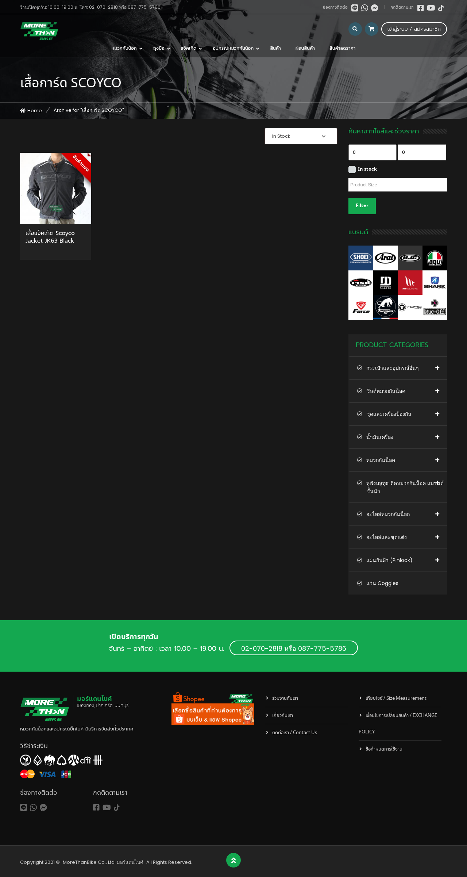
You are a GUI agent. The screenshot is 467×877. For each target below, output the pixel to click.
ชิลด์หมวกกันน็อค (385, 391)
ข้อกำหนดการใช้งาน (384, 749)
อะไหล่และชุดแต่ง (386, 537)
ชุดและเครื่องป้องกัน (389, 414)
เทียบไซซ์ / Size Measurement (396, 698)
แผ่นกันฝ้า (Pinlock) (389, 560)
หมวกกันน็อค (380, 460)
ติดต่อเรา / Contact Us (294, 732)
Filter (362, 205)
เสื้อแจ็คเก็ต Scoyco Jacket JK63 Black (50, 237)
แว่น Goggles (382, 583)
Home (34, 110)
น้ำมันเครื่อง (379, 437)
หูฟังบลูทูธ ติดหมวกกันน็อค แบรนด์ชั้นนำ (405, 487)
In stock (367, 169)
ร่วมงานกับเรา (285, 698)
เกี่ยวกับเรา (282, 715)
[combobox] (301, 136)
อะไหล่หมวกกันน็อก (388, 514)
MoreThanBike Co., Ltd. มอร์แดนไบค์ (103, 862)
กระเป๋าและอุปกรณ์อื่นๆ (392, 368)
